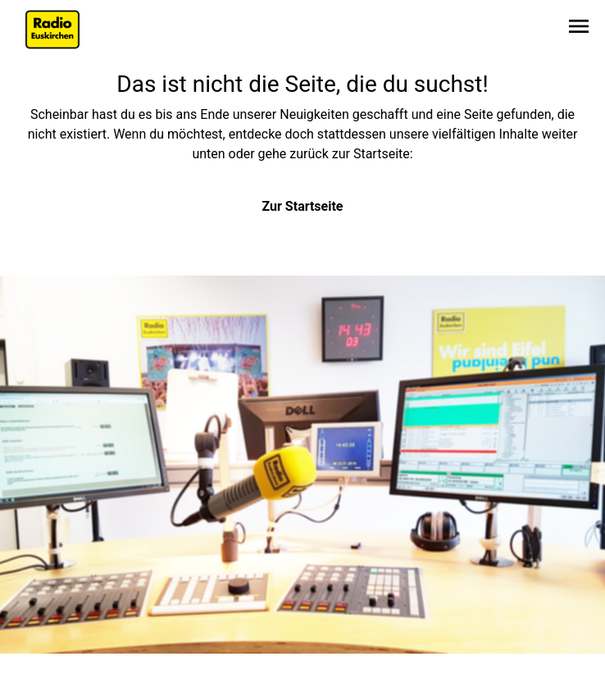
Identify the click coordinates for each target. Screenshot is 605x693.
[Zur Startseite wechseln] (52, 29)
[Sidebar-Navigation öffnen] (579, 29)
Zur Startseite (302, 206)
